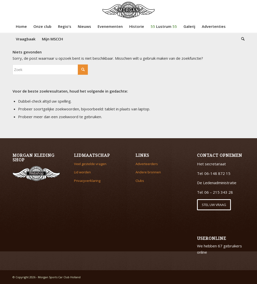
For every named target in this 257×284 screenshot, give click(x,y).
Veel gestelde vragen (90, 164)
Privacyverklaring (87, 180)
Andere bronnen (148, 172)
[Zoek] (241, 39)
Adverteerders (147, 164)
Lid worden (82, 172)
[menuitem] (21, 26)
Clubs (140, 180)
